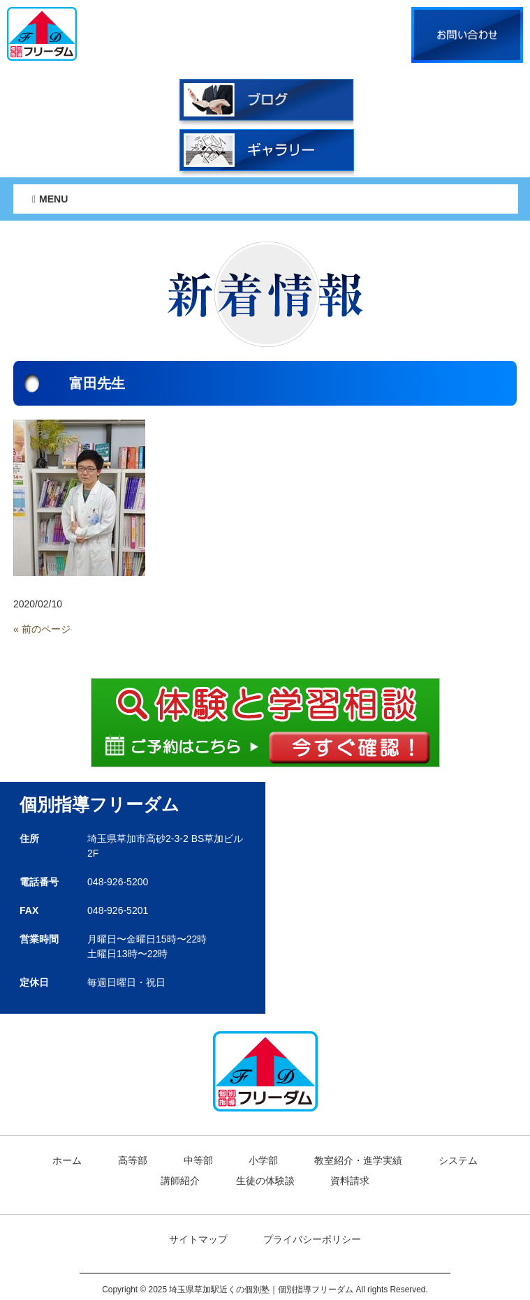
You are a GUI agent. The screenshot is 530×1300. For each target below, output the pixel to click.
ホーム (67, 1160)
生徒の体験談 (265, 1180)
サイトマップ (198, 1239)
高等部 (132, 1160)
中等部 (198, 1160)
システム (458, 1160)
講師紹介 (180, 1180)
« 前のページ (42, 629)
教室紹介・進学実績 (358, 1160)
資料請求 (349, 1180)
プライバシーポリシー (312, 1239)
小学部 (263, 1160)
